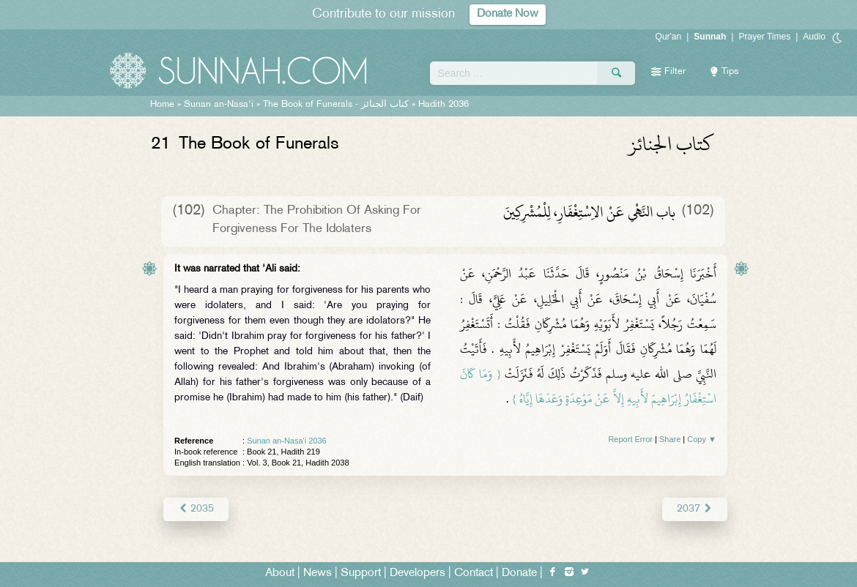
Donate (519, 573)
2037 (695, 509)
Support (361, 573)
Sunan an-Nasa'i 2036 (287, 440)
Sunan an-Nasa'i (218, 104)
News (317, 573)
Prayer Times (764, 36)
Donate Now (507, 14)
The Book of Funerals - (336, 104)
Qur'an (669, 36)
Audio (814, 36)
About (279, 573)
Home (162, 104)
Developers (417, 573)
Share (669, 439)
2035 (196, 509)
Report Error (630, 439)
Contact (473, 573)
